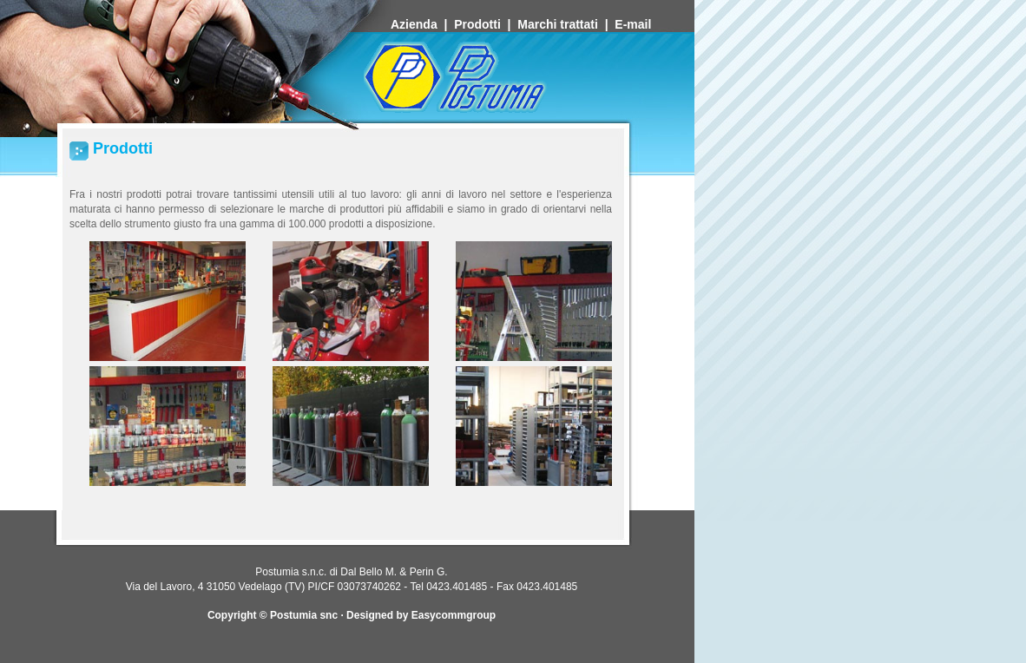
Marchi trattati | (566, 24)
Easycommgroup (453, 615)
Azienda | (422, 24)
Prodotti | (485, 24)
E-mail (634, 24)
